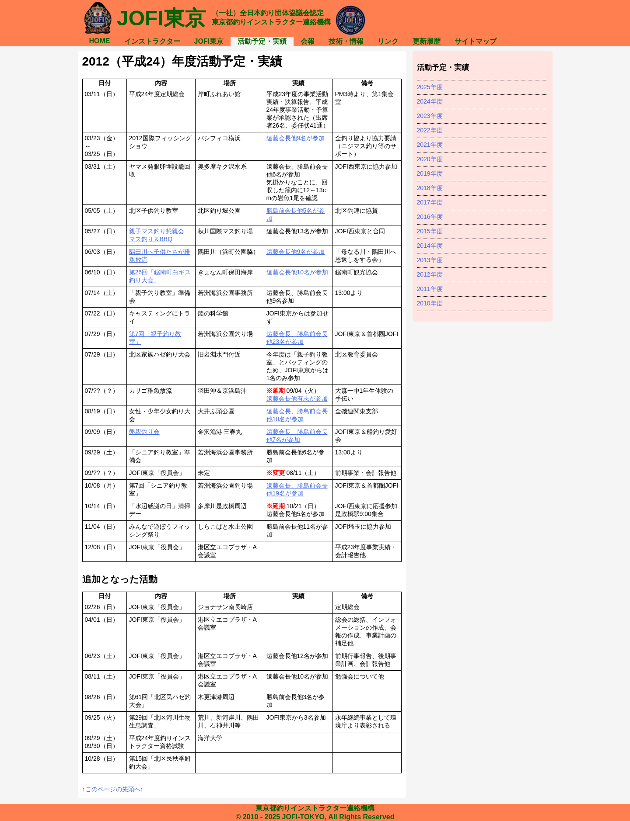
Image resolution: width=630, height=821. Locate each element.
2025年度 (430, 86)
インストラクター (152, 41)
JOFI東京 (209, 41)
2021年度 (430, 144)
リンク (388, 41)
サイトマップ (476, 41)
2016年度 (430, 216)
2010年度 (430, 303)
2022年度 (430, 130)
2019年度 (430, 173)
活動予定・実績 (262, 41)
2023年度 (430, 115)
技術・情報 (346, 41)
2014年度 (430, 245)
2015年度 (430, 231)
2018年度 (430, 187)
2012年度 (430, 274)
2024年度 (430, 101)
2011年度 (430, 288)
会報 (308, 41)
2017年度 (430, 202)
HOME (99, 41)
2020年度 (430, 159)
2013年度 (430, 259)
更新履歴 (427, 41)
